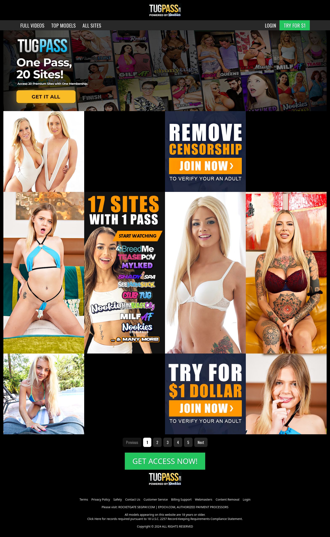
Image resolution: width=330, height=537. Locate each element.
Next (201, 442)
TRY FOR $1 (295, 25)
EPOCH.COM (166, 507)
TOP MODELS (63, 25)
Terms (84, 499)
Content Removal (228, 499)
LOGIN (270, 25)
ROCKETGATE (127, 507)
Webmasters (203, 499)
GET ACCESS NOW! (165, 461)
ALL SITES (91, 25)
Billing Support (181, 499)
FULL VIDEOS (32, 25)
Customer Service (156, 499)
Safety (117, 499)
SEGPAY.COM (146, 507)
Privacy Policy (100, 499)
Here (97, 519)
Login (246, 499)
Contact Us (132, 499)
